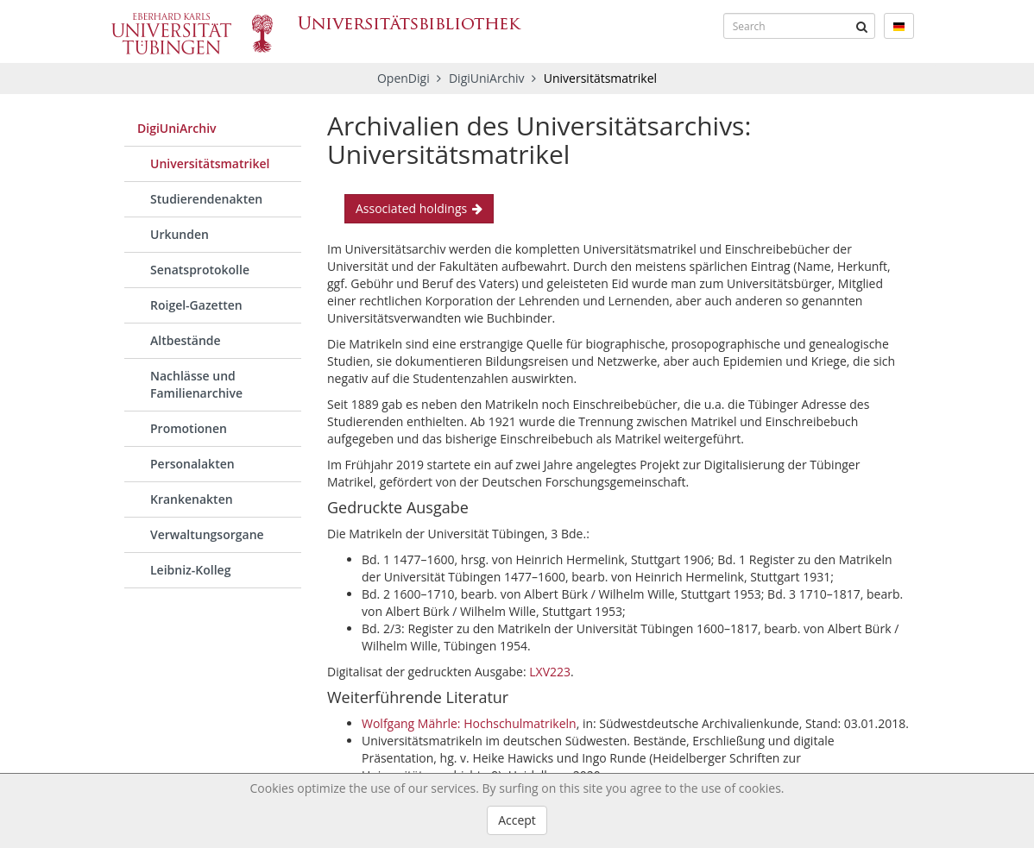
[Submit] (862, 26)
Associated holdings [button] (419, 208)
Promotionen (188, 428)
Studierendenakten (206, 199)
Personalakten (192, 463)
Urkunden (179, 234)
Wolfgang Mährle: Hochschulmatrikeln (469, 723)
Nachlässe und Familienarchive (196, 384)
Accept (517, 820)
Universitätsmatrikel (209, 163)
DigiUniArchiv (488, 78)
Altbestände (185, 340)
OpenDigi (403, 78)
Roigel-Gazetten (196, 305)
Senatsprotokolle (199, 269)
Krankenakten (191, 499)
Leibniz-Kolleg (190, 570)
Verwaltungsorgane (207, 534)
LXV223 (550, 671)
